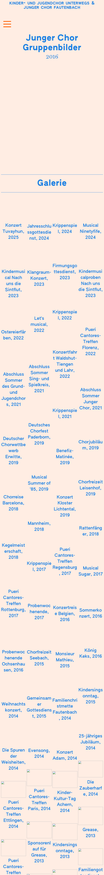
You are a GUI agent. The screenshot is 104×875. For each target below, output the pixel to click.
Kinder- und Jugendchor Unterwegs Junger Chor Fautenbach (52, 5)
